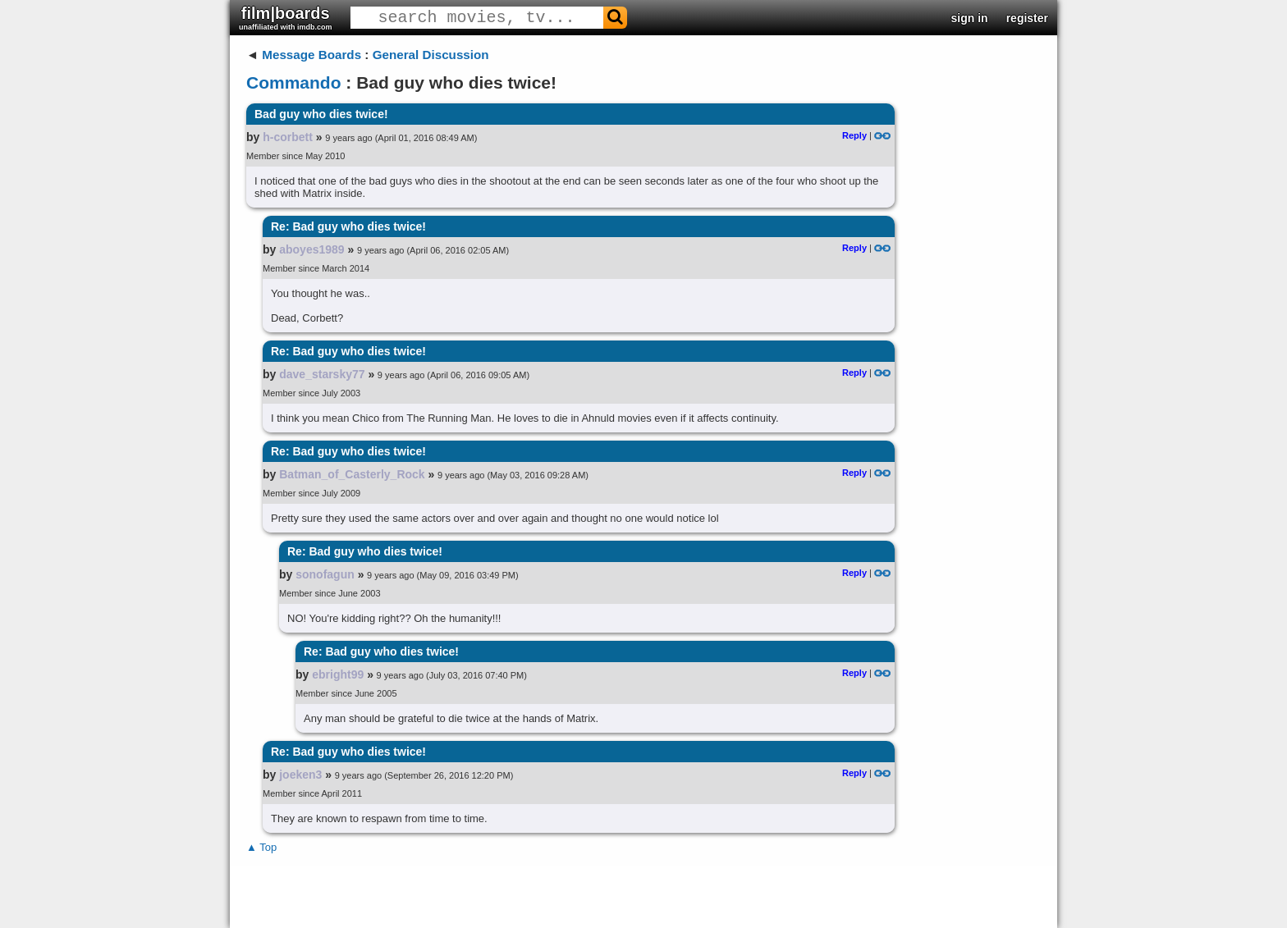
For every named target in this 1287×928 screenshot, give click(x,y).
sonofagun (325, 574)
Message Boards (311, 55)
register (1027, 18)
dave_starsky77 (321, 374)
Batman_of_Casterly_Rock (351, 474)
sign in (969, 18)
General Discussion (431, 55)
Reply (854, 135)
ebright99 (338, 674)
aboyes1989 (311, 249)
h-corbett (288, 137)
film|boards (285, 17)
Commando (293, 82)
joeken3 (300, 774)
